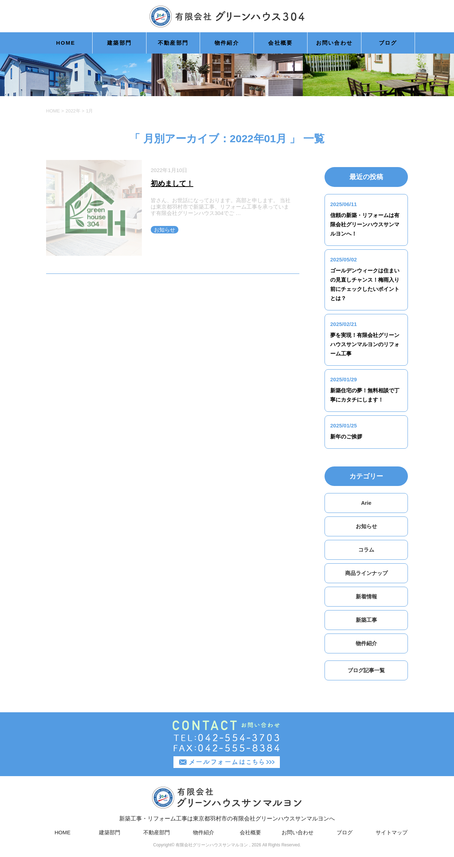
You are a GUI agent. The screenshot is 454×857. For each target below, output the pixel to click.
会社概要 (280, 43)
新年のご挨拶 (346, 436)
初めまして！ (172, 183)
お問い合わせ (334, 43)
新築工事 (366, 620)
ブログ (388, 43)
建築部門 (119, 43)
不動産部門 (173, 43)
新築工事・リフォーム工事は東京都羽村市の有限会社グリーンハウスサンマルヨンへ (227, 803)
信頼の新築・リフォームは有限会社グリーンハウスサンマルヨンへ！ (364, 224)
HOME (65, 43)
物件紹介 (227, 43)
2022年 (73, 111)
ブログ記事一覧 (366, 670)
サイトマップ (392, 832)
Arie (366, 503)
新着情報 (366, 596)
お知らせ (164, 230)
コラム (366, 550)
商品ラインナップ (366, 573)
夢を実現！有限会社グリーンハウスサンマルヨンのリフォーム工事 (364, 344)
